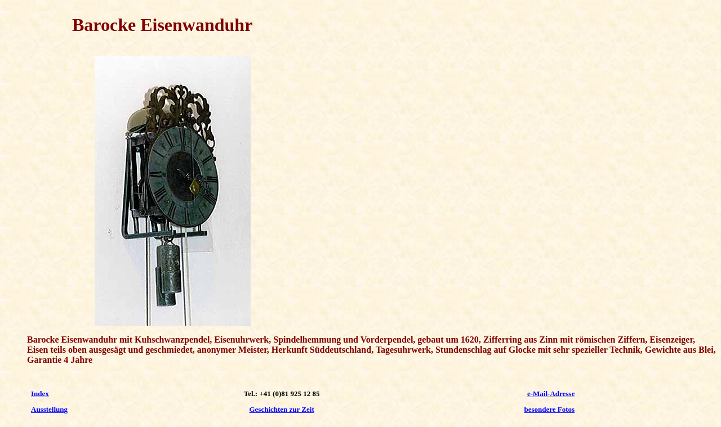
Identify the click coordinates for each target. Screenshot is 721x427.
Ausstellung (49, 409)
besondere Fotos (549, 409)
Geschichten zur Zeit (281, 409)
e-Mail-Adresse (551, 393)
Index (40, 393)
